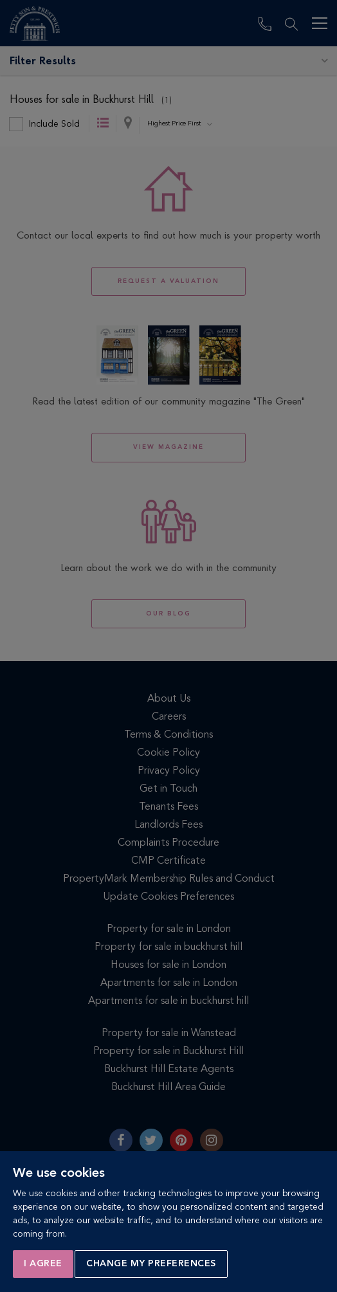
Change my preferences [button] (151, 1263)
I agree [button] (43, 1263)
